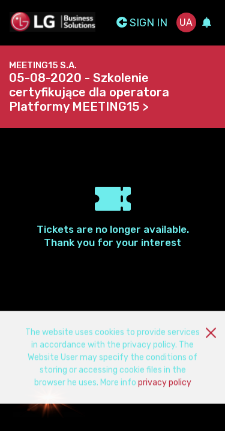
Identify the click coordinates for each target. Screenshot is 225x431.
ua (186, 22)
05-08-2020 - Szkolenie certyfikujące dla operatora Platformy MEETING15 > (89, 92)
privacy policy (164, 386)
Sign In (141, 22)
